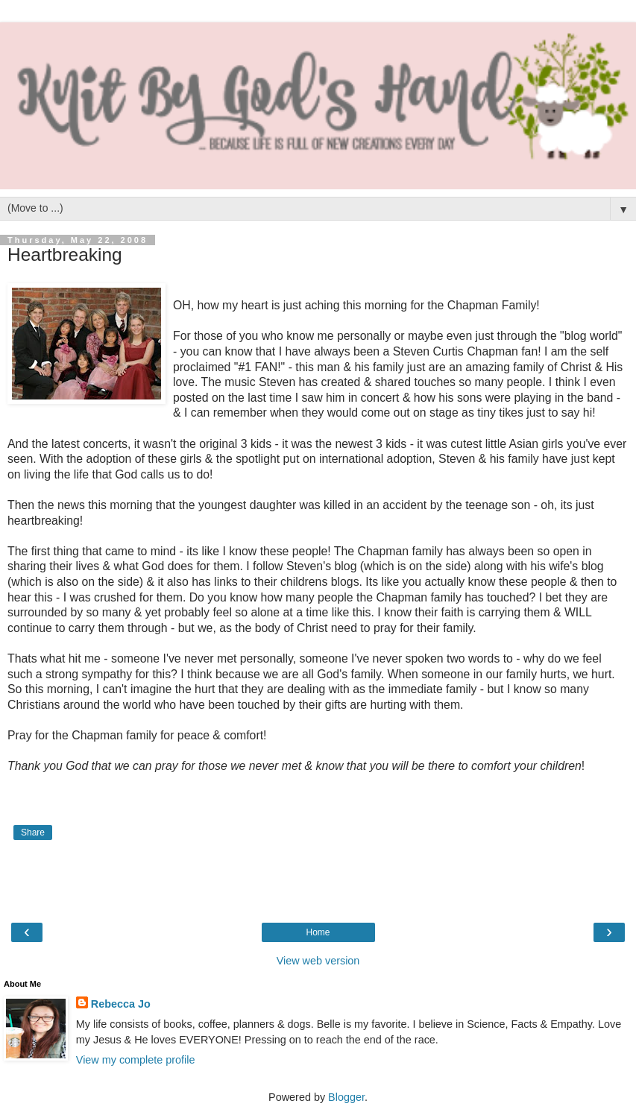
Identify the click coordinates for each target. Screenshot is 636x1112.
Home (318, 932)
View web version (318, 961)
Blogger (346, 1097)
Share (33, 832)
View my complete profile (135, 1060)
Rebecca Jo (121, 1004)
